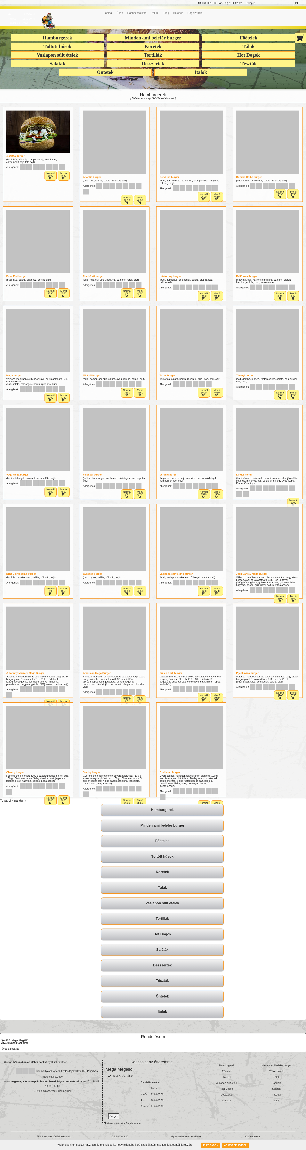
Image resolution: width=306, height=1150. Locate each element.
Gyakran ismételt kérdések (186, 1137)
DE (215, 3)
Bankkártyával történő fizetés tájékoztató (58, 1072)
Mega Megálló (119, 1070)
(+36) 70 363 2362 (230, 3)
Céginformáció (120, 1137)
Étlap (120, 12)
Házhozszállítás (136, 12)
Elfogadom (210, 1145)
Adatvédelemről (235, 1145)
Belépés (250, 3)
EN (210, 3)
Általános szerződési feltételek (54, 1137)
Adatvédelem (252, 1137)
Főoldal (107, 12)
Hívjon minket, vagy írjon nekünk (53, 1092)
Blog (166, 12)
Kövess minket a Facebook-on (122, 1124)
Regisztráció (195, 12)
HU (202, 3)
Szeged (113, 1117)
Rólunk (155, 12)
